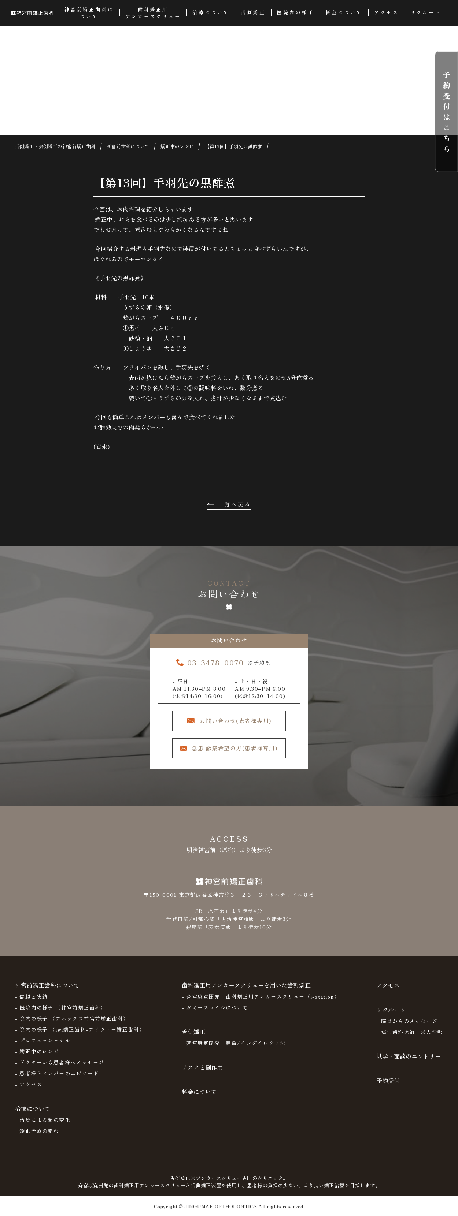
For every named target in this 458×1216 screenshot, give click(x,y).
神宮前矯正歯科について (47, 985)
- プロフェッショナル (42, 1040)
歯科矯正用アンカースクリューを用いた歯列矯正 (246, 985)
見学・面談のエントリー (408, 1056)
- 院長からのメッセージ (406, 1020)
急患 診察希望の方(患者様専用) (234, 748)
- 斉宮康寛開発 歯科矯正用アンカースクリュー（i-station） (261, 996)
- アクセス (28, 1084)
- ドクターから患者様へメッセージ (59, 1062)
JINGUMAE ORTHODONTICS (220, 1206)
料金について (199, 1091)
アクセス (388, 985)
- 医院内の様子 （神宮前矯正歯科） (60, 1007)
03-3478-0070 (215, 662)
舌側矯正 (193, 1031)
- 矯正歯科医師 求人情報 (409, 1031)
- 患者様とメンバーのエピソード (57, 1073)
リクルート (391, 1009)
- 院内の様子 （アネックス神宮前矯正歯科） (72, 1018)
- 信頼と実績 (31, 996)
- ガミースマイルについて (215, 1007)
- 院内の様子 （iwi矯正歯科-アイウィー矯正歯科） (80, 1029)
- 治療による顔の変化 (42, 1119)
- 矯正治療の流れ (37, 1130)
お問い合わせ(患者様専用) (236, 720)
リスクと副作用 (202, 1067)
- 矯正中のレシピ (37, 1051)
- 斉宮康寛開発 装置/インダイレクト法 (234, 1042)
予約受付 (388, 1080)
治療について (32, 1108)
